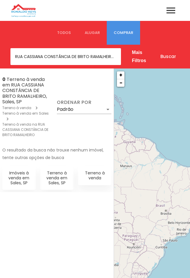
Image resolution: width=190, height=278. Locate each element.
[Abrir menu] (171, 10)
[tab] (64, 33)
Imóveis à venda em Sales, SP (18, 178)
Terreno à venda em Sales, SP (56, 178)
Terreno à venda (16, 107)
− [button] (121, 82)
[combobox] (65, 56)
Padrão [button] (65, 109)
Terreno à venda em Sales (25, 113)
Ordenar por (74, 102)
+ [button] (120, 75)
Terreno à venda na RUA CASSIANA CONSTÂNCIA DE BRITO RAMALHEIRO (25, 129)
